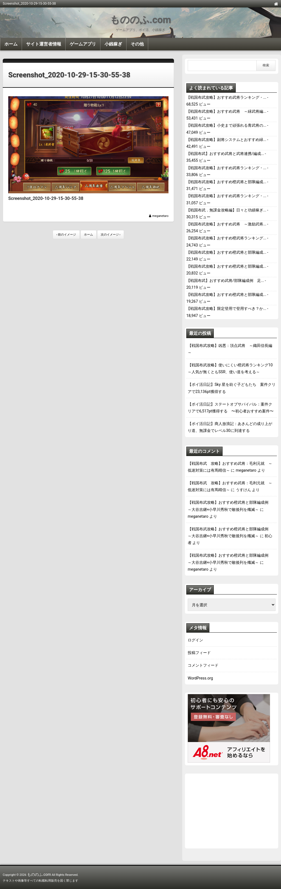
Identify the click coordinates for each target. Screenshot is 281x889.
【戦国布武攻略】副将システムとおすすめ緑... (226, 139)
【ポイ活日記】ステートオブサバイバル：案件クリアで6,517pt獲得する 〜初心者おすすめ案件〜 (231, 407)
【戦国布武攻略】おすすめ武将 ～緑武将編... (226, 111)
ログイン (195, 640)
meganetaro (160, 216)
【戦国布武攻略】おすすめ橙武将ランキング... (226, 238)
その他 (137, 44)
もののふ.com (140, 20)
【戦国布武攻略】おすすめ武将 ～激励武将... (226, 224)
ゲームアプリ (83, 44)
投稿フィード (199, 652)
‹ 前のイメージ (66, 234)
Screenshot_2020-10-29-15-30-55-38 (69, 75)
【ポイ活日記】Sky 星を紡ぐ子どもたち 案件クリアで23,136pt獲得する (232, 387)
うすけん (243, 490)
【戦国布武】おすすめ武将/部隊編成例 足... (225, 280)
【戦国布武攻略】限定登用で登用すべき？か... (226, 308)
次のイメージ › (110, 234)
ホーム (11, 44)
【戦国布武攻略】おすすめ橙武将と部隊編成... (226, 182)
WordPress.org (200, 678)
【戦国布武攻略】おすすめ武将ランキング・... (226, 97)
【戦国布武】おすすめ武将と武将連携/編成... (225, 153)
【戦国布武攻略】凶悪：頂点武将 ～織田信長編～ (230, 349)
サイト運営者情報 (43, 44)
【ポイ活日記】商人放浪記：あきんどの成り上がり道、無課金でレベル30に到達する (230, 427)
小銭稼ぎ (113, 44)
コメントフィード (203, 665)
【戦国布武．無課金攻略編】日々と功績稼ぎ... (226, 210)
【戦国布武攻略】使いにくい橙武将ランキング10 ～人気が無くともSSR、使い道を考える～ (232, 368)
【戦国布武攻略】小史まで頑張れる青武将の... (226, 125)
